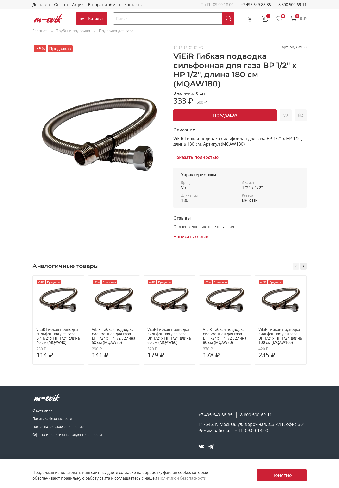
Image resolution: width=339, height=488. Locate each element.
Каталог (91, 18)
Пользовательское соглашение (58, 426)
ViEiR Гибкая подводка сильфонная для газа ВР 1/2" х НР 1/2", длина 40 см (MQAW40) (58, 336)
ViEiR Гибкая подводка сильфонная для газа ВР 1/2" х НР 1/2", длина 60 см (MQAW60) (169, 336)
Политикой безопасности (182, 478)
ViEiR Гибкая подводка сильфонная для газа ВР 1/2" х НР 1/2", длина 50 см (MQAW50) (113, 336)
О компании (42, 410)
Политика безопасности (52, 418)
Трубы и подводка (73, 30)
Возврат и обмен (104, 4)
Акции (78, 4)
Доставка (41, 4)
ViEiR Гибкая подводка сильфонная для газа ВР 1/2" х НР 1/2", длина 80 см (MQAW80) (224, 336)
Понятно (281, 475)
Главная (40, 30)
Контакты (133, 4)
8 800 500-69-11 (292, 4)
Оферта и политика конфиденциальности (67, 434)
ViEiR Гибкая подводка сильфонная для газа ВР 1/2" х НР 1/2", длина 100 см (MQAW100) (280, 336)
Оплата (61, 4)
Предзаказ (225, 115)
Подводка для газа (116, 30)
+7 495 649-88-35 (256, 4)
